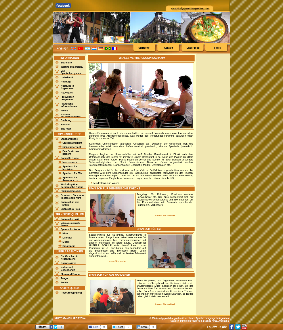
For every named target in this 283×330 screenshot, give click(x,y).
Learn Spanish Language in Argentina (209, 318)
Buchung (66, 120)
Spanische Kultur (71, 229)
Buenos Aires (68, 263)
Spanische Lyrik (70, 219)
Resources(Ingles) (71, 292)
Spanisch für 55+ (72, 173)
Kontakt (168, 47)
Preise (64, 110)
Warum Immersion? (72, 66)
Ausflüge (66, 81)
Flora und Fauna (70, 274)
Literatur (68, 237)
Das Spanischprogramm (71, 72)
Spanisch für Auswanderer (70, 178)
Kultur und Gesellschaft (68, 268)
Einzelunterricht (72, 147)
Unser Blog (193, 47)
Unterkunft (67, 77)
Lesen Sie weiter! (165, 215)
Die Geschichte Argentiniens (69, 257)
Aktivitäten (67, 92)
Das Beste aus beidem (71, 152)
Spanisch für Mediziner (70, 167)
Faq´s (217, 47)
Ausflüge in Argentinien (67, 87)
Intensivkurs (70, 162)
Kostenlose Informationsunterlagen (70, 115)
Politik (64, 282)
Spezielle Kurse (70, 158)
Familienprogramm (71, 191)
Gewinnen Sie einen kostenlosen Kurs (72, 196)
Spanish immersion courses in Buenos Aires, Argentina (199, 321)
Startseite (143, 47)
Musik (66, 241)
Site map (66, 128)
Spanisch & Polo (70, 209)
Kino (65, 233)
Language (61, 48)
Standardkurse (69, 138)
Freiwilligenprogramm (67, 98)
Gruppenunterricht (72, 143)
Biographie (69, 246)
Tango (64, 278)
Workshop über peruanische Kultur (72, 185)
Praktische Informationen (69, 105)
